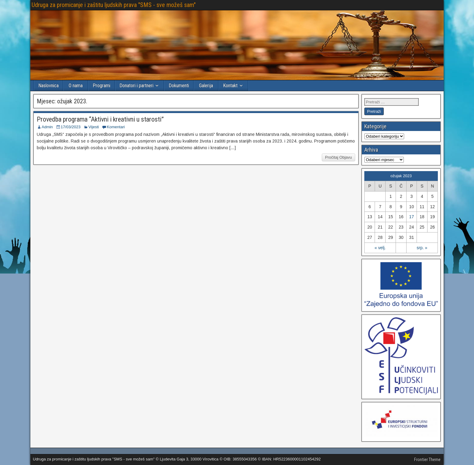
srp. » (422, 247)
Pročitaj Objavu (338, 157)
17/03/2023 (71, 127)
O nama (76, 85)
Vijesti (93, 127)
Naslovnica (48, 85)
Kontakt (230, 85)
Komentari (116, 127)
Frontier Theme (427, 459)
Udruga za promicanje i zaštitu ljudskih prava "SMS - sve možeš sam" (114, 5)
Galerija (206, 85)
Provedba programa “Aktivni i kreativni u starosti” (100, 119)
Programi (101, 85)
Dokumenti (179, 85)
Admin (47, 127)
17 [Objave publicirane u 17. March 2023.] (411, 216)
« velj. (380, 247)
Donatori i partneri (136, 85)
